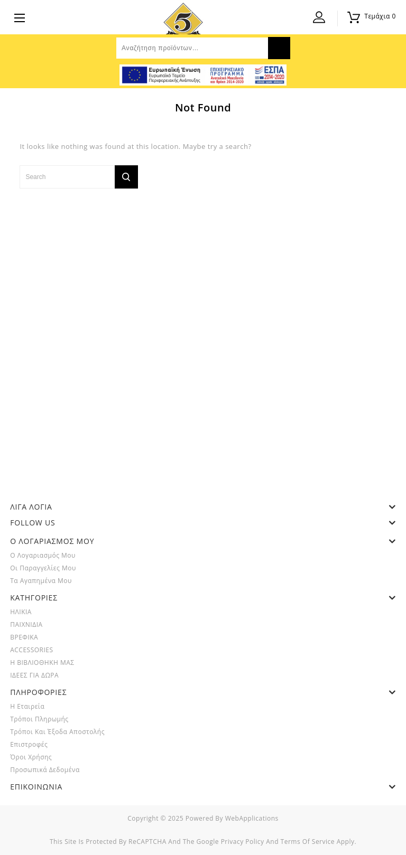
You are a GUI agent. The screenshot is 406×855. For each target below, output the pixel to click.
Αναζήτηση (279, 48)
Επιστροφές (29, 744)
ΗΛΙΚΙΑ (21, 611)
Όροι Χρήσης (31, 757)
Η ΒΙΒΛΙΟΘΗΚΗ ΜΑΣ (42, 662)
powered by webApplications (232, 818)
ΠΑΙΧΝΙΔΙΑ (26, 624)
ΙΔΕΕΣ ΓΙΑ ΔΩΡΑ (34, 675)
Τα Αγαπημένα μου (41, 580)
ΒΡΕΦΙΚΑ (24, 637)
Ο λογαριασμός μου (43, 555)
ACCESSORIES (31, 649)
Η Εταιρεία (27, 706)
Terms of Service (308, 841)
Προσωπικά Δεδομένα (45, 769)
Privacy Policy (242, 841)
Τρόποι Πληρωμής (39, 719)
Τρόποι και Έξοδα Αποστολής (57, 731)
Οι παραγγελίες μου (43, 567)
